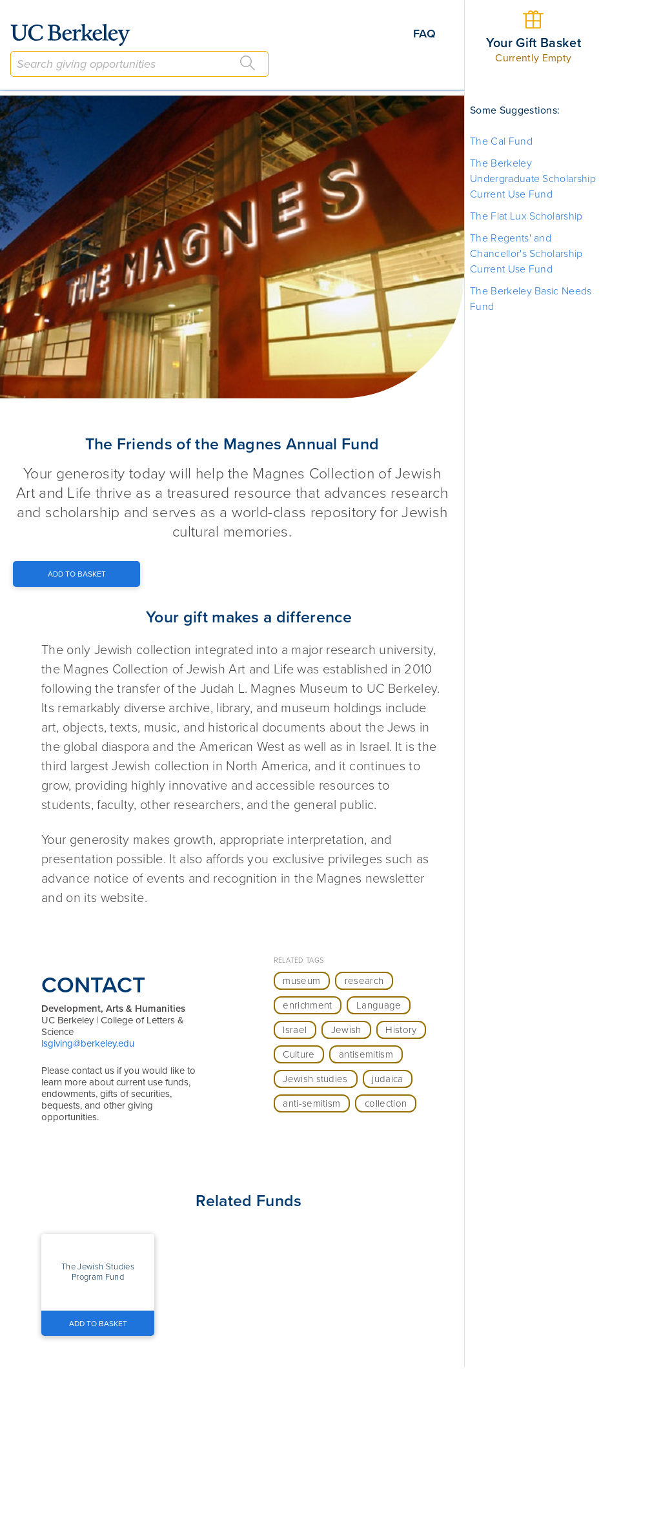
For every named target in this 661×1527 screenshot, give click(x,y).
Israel (295, 1030)
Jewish (346, 1030)
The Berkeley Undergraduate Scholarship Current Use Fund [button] (533, 179)
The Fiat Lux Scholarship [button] (526, 216)
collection (386, 1103)
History (400, 1030)
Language (379, 1005)
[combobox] (139, 64)
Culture (298, 1054)
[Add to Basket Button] (76, 574)
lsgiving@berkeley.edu (87, 1043)
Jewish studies (315, 1079)
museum (301, 981)
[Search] (248, 63)
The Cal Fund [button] (501, 141)
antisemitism (366, 1054)
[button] (97, 1272)
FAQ (424, 33)
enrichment (307, 1005)
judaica (387, 1079)
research (364, 981)
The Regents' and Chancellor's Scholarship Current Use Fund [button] (526, 254)
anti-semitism (311, 1103)
